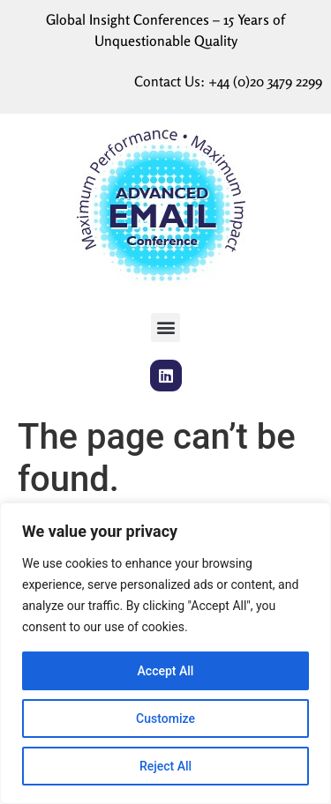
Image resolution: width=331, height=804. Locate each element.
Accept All (166, 671)
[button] (165, 327)
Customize (165, 718)
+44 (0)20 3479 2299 (265, 81)
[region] (165, 653)
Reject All (165, 766)
